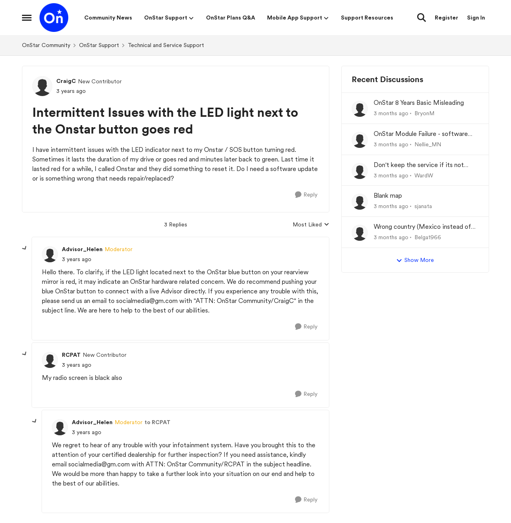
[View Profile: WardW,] (360, 171)
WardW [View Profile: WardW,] (423, 175)
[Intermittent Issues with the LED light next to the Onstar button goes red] (76, 259)
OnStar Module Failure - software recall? (421, 134)
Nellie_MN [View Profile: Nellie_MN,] (427, 144)
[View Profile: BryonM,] (360, 109)
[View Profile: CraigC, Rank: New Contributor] (42, 86)
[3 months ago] (391, 113)
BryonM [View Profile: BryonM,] (424, 113)
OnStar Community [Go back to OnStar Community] (46, 45)
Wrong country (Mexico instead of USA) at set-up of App (422, 227)
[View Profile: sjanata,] (360, 202)
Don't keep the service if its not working (419, 165)
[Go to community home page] (54, 17)
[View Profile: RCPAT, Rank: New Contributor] (50, 360)
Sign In (476, 17)
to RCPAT (157, 422)
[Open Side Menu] (27, 18)
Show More (415, 260)
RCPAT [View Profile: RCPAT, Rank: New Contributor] (71, 355)
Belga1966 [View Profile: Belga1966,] (427, 237)
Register (446, 17)
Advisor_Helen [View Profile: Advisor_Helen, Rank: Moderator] (82, 249)
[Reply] (306, 194)
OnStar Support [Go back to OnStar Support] (99, 45)
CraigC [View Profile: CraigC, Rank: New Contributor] (66, 81)
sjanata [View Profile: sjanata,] (423, 206)
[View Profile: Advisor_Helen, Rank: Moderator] (50, 254)
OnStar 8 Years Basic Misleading (419, 102)
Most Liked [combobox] (311, 225)
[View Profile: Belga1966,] (360, 233)
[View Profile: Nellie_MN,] (360, 140)
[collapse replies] (25, 248)
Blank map (388, 195)
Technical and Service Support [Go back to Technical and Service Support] (166, 45)
